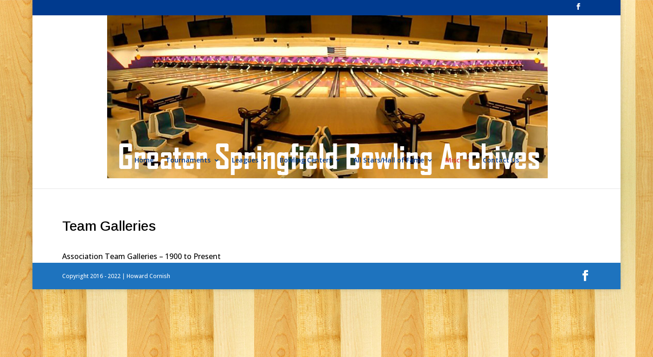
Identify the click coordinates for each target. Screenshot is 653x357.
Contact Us (501, 160)
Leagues (245, 160)
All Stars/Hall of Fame (388, 160)
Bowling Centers (306, 160)
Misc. (453, 160)
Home (144, 160)
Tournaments (188, 160)
